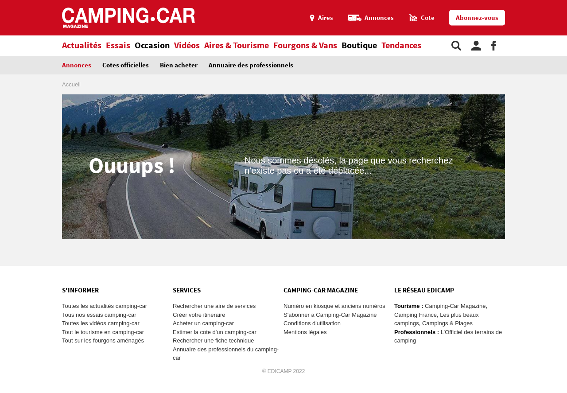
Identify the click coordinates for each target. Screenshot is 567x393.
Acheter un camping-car (203, 323)
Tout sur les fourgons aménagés (103, 340)
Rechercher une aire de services (214, 306)
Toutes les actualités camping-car (104, 306)
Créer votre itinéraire (199, 314)
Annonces (76, 65)
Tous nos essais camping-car (99, 314)
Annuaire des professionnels (251, 65)
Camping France (415, 314)
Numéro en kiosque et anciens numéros (334, 306)
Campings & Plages (447, 323)
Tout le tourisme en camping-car (103, 332)
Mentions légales (305, 332)
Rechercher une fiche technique (213, 340)
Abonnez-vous (477, 18)
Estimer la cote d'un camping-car (214, 332)
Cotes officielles (125, 65)
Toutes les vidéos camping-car (101, 323)
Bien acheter (179, 65)
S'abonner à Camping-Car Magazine (330, 314)
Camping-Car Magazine (455, 306)
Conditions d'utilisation (312, 323)
